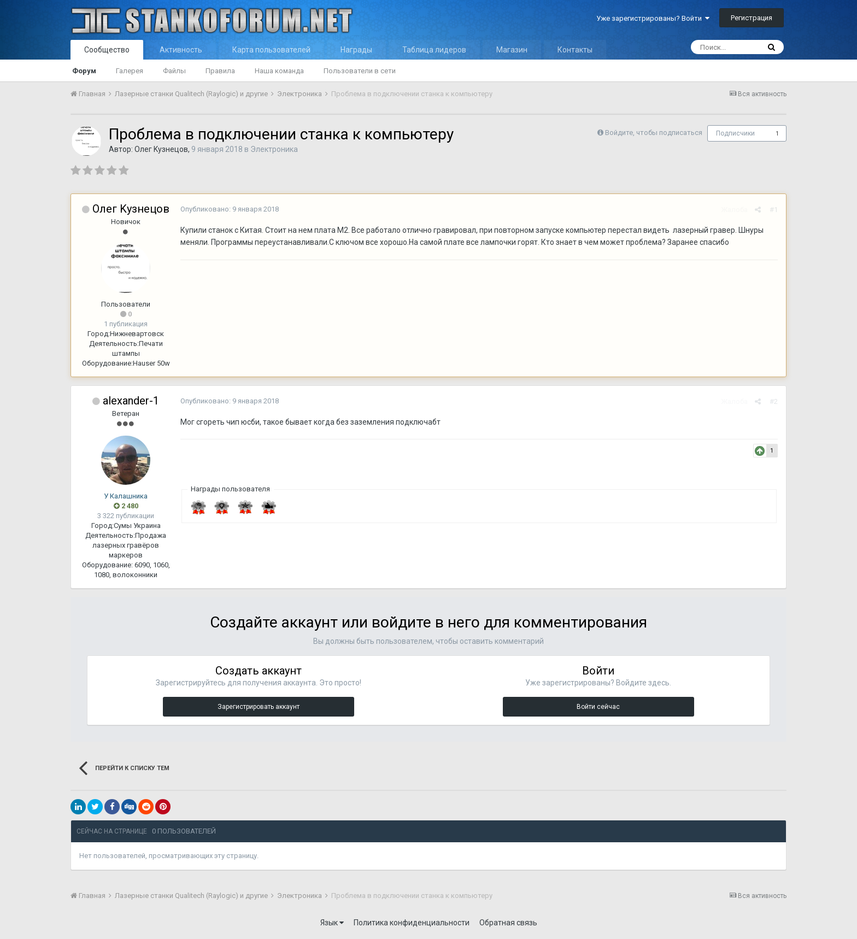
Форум (84, 71)
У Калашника (126, 496)
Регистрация (751, 18)
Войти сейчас (598, 707)
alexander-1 (131, 400)
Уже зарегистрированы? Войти (652, 18)
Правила (220, 71)
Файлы (174, 71)
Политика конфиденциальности (411, 922)
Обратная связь (508, 922)
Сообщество (107, 49)
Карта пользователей (271, 49)
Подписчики (735, 133)
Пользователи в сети (360, 71)
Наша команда (279, 71)
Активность (181, 49)
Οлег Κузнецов (161, 149)
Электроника (274, 149)
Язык (332, 922)
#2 (774, 401)
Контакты (574, 49)
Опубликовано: (229, 209)
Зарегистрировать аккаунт (259, 707)
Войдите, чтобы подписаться (653, 132)
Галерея (129, 71)
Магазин (511, 49)
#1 (774, 210)
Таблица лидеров (434, 49)
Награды (356, 49)
